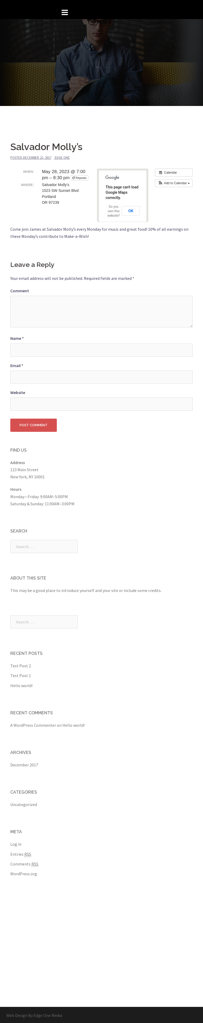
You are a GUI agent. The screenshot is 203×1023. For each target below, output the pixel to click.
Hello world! (21, 684)
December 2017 (24, 763)
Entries (20, 853)
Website (17, 391)
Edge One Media (48, 1014)
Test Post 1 (20, 674)
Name (17, 337)
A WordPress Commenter (33, 724)
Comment (19, 289)
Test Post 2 (20, 664)
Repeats (79, 176)
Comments (24, 863)
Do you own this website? (113, 210)
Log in (15, 843)
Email (16, 364)
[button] (173, 182)
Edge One (62, 156)
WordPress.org (23, 872)
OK (130, 210)
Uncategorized (23, 803)
